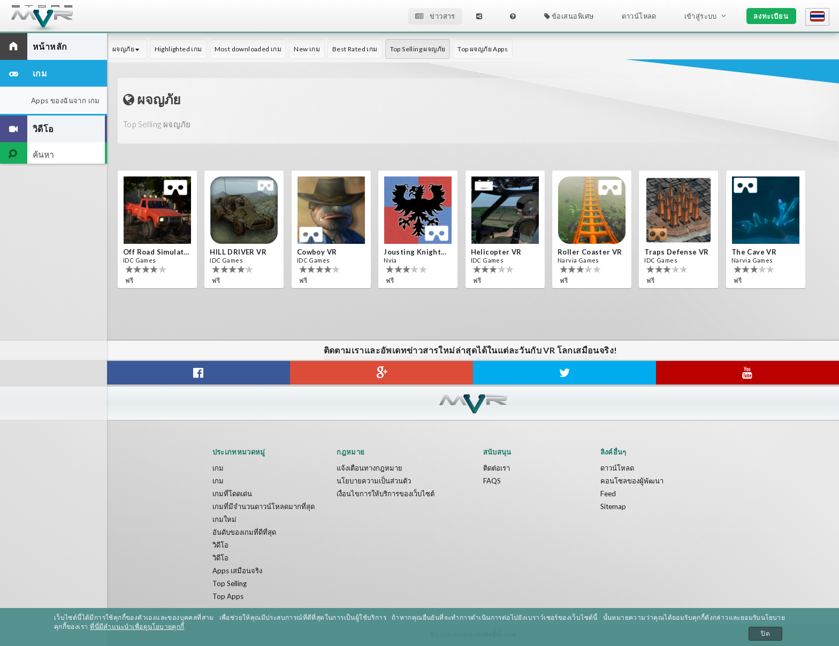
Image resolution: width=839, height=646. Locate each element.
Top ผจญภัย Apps (482, 49)
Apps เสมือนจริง (237, 570)
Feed (608, 493)
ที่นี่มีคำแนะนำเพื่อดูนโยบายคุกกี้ (137, 626)
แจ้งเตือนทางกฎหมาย (369, 468)
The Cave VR (753, 252)
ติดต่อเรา (496, 468)
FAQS (492, 480)
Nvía (390, 260)
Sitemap (613, 506)
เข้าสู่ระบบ (700, 16)
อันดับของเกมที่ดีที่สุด (244, 532)
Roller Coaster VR (590, 252)
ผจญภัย (127, 49)
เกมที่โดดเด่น (232, 493)
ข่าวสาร (435, 16)
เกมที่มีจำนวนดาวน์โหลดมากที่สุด (263, 506)
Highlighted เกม (178, 49)
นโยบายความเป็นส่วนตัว (374, 480)
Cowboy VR (317, 252)
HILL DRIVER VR (238, 252)
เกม (218, 468)
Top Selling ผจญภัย (418, 49)
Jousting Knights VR (417, 252)
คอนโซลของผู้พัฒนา (631, 480)
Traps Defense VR (676, 252)
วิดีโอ (220, 545)
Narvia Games (578, 260)
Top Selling (229, 583)
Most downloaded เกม (248, 49)
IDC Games (139, 260)
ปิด (765, 633)
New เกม (307, 49)
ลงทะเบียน (771, 16)
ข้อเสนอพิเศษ (569, 16)
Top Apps (227, 596)
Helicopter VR (496, 252)
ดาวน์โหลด (639, 16)
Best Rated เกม (355, 49)
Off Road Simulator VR (156, 252)
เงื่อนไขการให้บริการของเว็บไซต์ (385, 493)
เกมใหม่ (224, 519)
